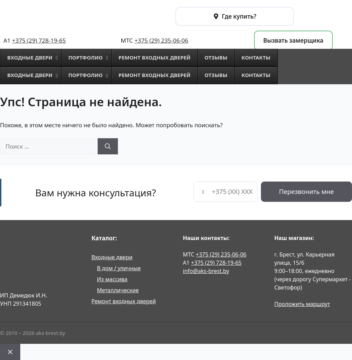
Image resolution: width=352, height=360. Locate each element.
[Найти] (108, 146)
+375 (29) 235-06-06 (161, 40)
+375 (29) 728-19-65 (39, 40)
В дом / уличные (119, 268)
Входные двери (111, 257)
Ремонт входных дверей (123, 301)
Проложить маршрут (302, 304)
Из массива (112, 279)
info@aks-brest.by (206, 271)
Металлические (118, 290)
